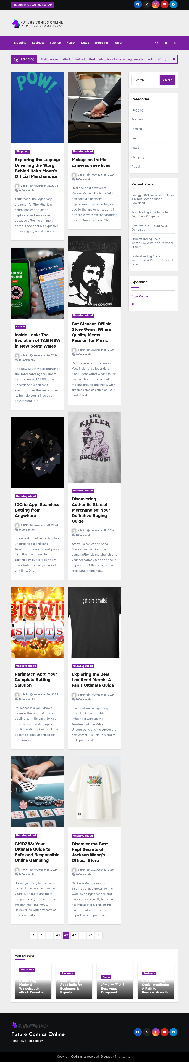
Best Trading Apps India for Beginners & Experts (71, 986)
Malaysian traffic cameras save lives (91, 162)
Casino (20, 326)
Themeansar (123, 1056)
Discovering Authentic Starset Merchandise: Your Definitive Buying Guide (91, 510)
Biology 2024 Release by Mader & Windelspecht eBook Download (152, 199)
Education (27, 969)
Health (71, 43)
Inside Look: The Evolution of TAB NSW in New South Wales (37, 340)
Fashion (55, 43)
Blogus (105, 1056)
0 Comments (27, 190)
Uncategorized (26, 496)
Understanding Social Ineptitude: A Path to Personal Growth (152, 243)
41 (58, 935)
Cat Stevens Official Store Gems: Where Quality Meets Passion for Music (92, 332)
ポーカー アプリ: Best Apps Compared (113, 988)
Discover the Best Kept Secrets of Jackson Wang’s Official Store (90, 852)
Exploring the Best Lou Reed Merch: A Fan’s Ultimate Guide (93, 680)
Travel (117, 43)
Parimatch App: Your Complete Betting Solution (36, 679)
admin (21, 185)
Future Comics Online (38, 1034)
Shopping (101, 43)
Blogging (20, 43)
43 (74, 935)
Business (38, 43)
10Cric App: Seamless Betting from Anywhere (37, 510)
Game (106, 977)
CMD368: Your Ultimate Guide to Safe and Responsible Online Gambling (37, 852)
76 (90, 935)
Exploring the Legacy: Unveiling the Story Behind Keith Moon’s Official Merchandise (37, 168)
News (85, 43)
